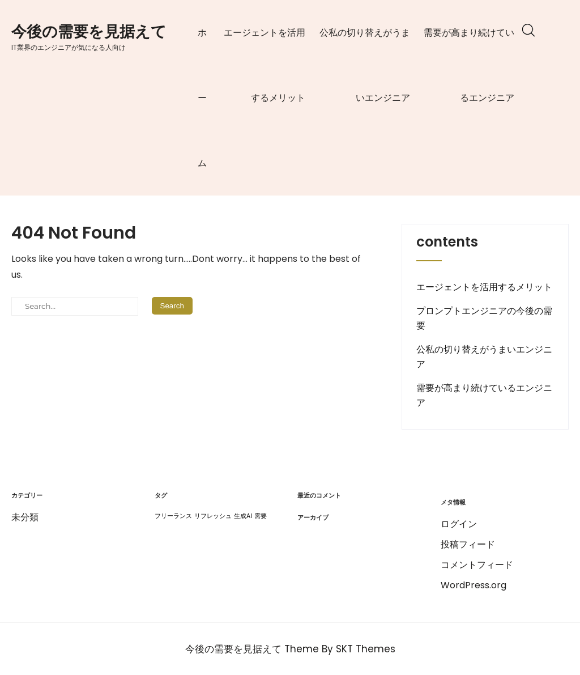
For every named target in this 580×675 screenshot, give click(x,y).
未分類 (25, 517)
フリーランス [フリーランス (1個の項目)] (173, 516)
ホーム (202, 97)
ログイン (459, 523)
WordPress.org (473, 585)
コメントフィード (477, 564)
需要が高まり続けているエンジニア (469, 65)
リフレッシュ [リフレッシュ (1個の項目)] (213, 516)
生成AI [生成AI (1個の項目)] (243, 516)
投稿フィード (468, 544)
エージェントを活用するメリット (264, 65)
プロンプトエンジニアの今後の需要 (484, 318)
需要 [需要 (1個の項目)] (260, 516)
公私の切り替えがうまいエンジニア (364, 65)
